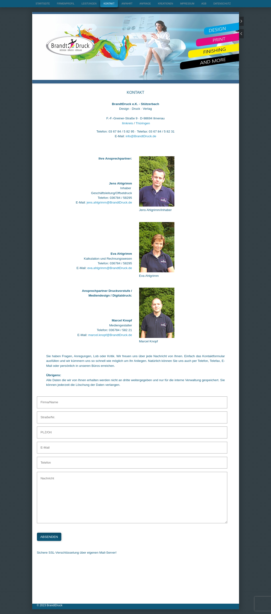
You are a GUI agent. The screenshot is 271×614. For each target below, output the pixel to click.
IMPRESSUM (187, 3)
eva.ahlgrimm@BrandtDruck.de (109, 268)
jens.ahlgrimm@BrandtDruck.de (109, 202)
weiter (241, 21)
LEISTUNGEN (89, 3)
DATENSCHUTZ (222, 3)
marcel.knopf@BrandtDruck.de (110, 335)
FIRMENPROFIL (65, 3)
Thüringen (143, 123)
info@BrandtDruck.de (141, 136)
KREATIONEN (165, 3)
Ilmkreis (127, 123)
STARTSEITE (43, 3)
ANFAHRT (127, 3)
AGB (203, 3)
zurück (241, 33)
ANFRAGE (145, 3)
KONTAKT (109, 3)
